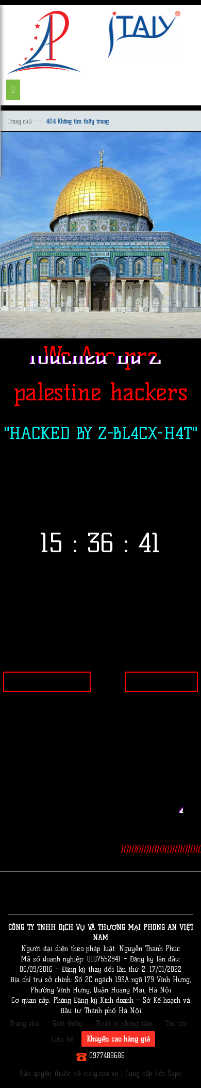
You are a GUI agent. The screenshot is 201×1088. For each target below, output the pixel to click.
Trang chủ (20, 121)
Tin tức (176, 1023)
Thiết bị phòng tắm (123, 1023)
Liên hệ (62, 1039)
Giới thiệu (67, 1023)
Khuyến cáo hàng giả (118, 1039)
